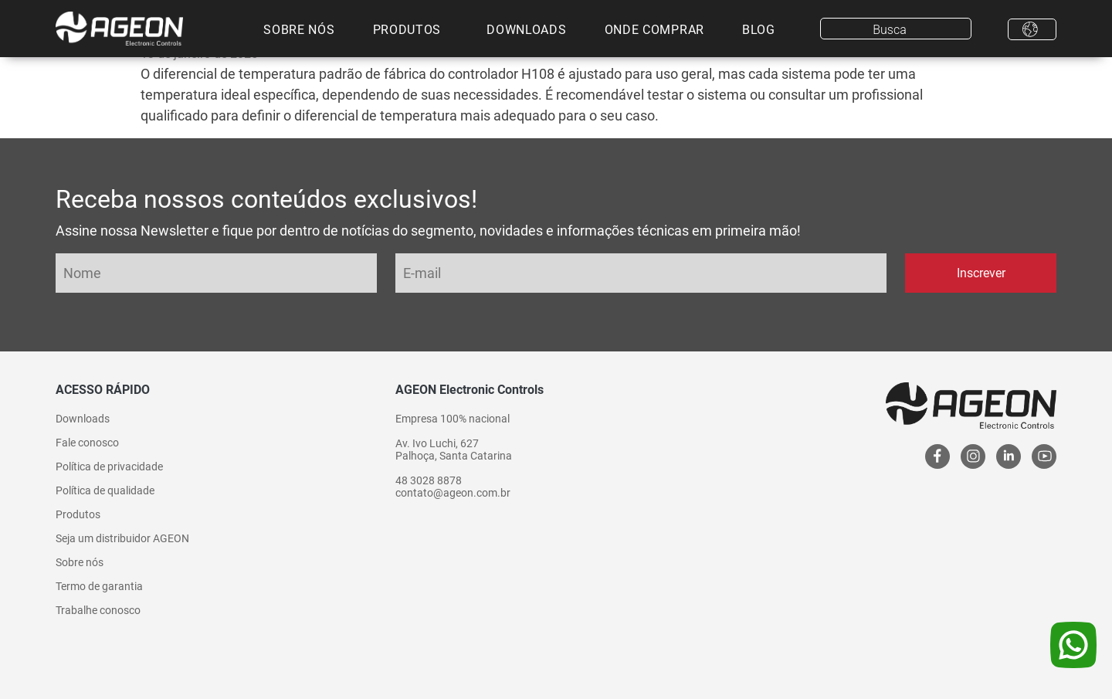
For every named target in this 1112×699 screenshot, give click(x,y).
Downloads (526, 29)
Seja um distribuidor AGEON (122, 538)
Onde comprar (654, 29)
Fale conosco (87, 442)
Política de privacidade (109, 466)
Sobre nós (298, 29)
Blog (758, 29)
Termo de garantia (99, 586)
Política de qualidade (105, 490)
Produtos (407, 29)
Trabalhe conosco (98, 610)
